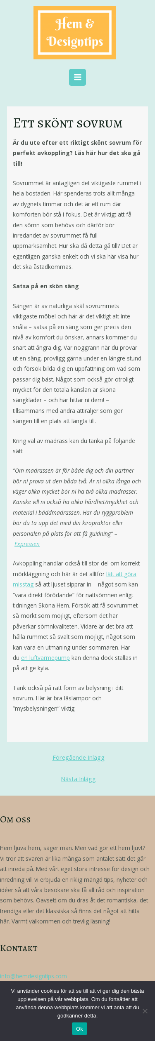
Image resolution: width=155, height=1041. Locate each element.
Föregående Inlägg (78, 757)
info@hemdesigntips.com (33, 976)
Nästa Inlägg (78, 779)
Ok (79, 1029)
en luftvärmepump (45, 658)
